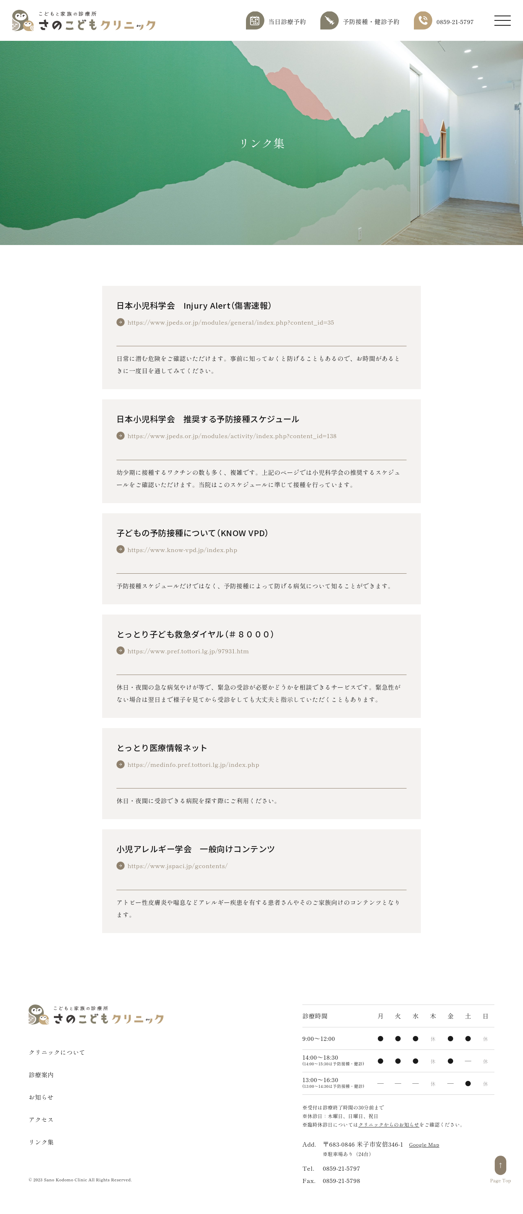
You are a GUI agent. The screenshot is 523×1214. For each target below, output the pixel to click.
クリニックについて (57, 1052)
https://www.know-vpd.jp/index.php (182, 549)
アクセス (41, 1119)
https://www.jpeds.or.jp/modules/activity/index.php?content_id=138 (232, 435)
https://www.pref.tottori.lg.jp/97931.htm (188, 650)
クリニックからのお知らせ (388, 1124)
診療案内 (41, 1074)
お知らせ (41, 1097)
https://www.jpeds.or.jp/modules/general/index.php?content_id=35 (230, 322)
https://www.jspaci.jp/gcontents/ (177, 865)
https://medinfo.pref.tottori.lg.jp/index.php (193, 764)
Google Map (424, 1144)
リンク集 (41, 1142)
